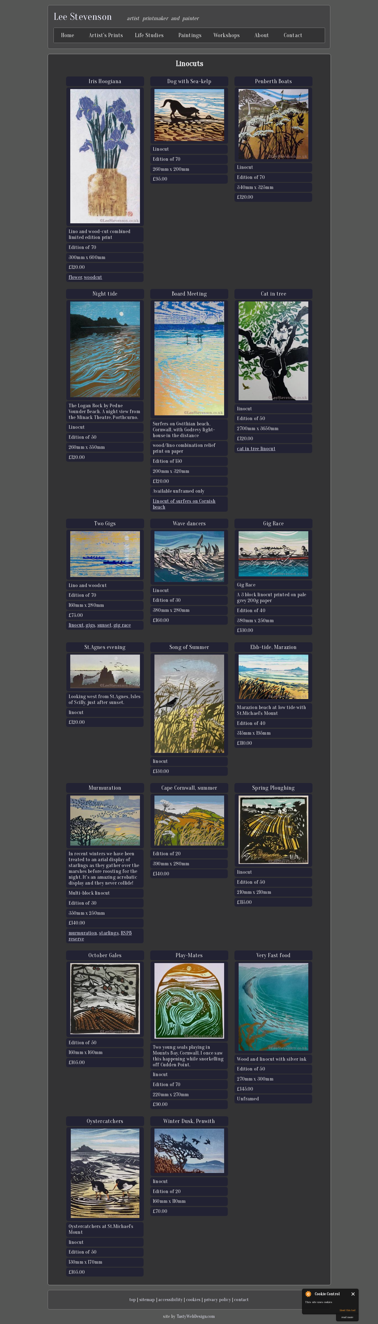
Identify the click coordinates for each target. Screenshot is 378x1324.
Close (353, 1294)
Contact (293, 35)
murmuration (83, 933)
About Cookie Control (308, 1294)
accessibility (170, 1299)
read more (347, 1317)
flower (75, 277)
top (132, 1299)
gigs (90, 625)
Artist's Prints (106, 35)
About (262, 35)
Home (67, 35)
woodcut (93, 277)
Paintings (190, 35)
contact (241, 1299)
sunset (104, 625)
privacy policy (217, 1299)
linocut (76, 625)
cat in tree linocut (256, 449)
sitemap (147, 1299)
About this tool (347, 1310)
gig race (122, 625)
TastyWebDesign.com (196, 1316)
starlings (109, 933)
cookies (193, 1299)
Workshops (227, 35)
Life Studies (149, 35)
